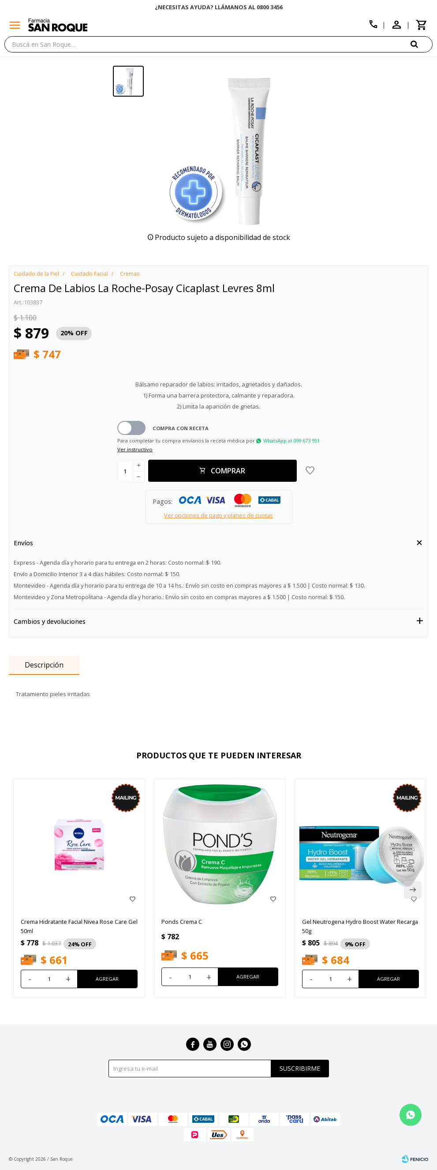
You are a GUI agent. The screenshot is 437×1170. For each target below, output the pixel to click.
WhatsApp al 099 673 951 (291, 440)
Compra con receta (181, 428)
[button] (422, 44)
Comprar (228, 471)
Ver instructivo (135, 449)
